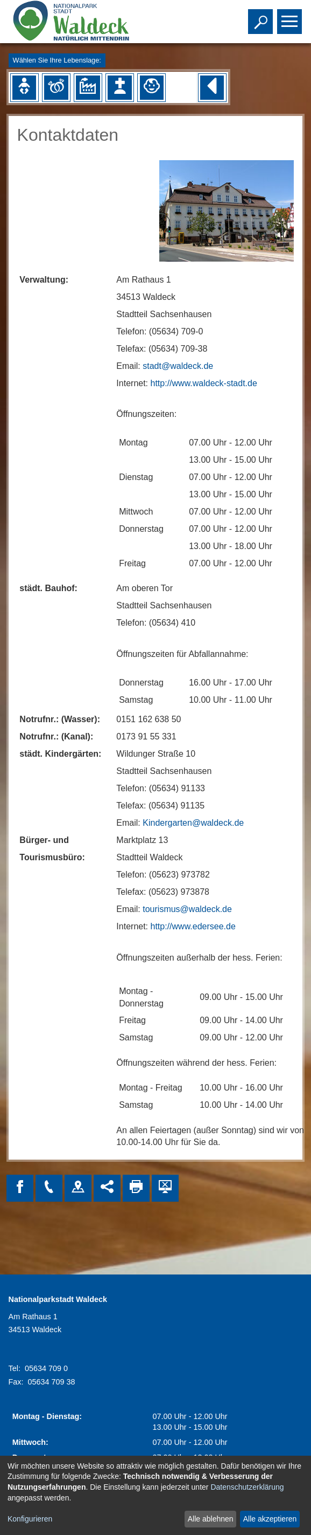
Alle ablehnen (211, 1519)
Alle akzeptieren (270, 1519)
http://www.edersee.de (193, 926)
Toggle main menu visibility (290, 16)
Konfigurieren (30, 1519)
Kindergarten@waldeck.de (193, 822)
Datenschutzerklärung (247, 1487)
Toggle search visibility (261, 16)
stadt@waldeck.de (178, 366)
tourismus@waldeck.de (187, 909)
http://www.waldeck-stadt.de (204, 383)
